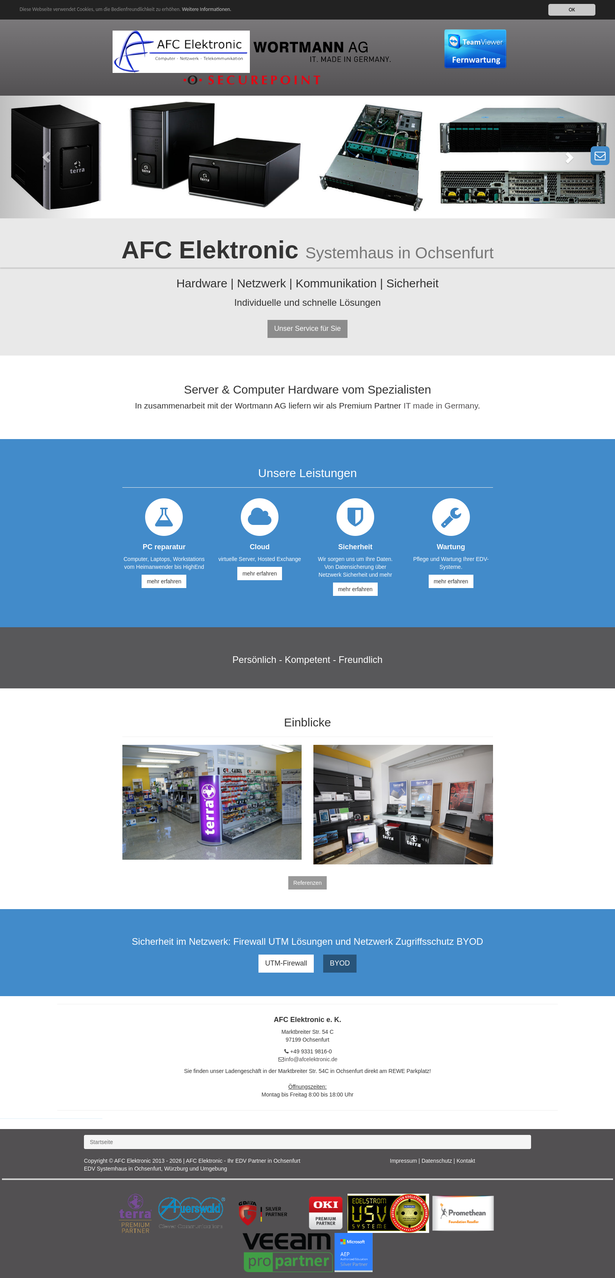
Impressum (403, 1161)
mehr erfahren (164, 581)
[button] (46, 157)
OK (572, 9)
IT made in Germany (441, 405)
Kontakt (466, 1161)
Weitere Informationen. (212, 9)
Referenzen (307, 883)
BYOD (340, 963)
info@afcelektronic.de (311, 1059)
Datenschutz (437, 1161)
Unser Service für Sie (307, 328)
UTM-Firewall (286, 963)
